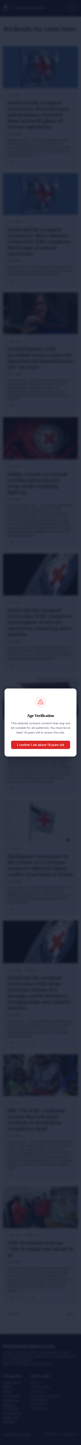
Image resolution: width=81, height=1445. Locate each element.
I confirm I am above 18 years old (40, 745)
